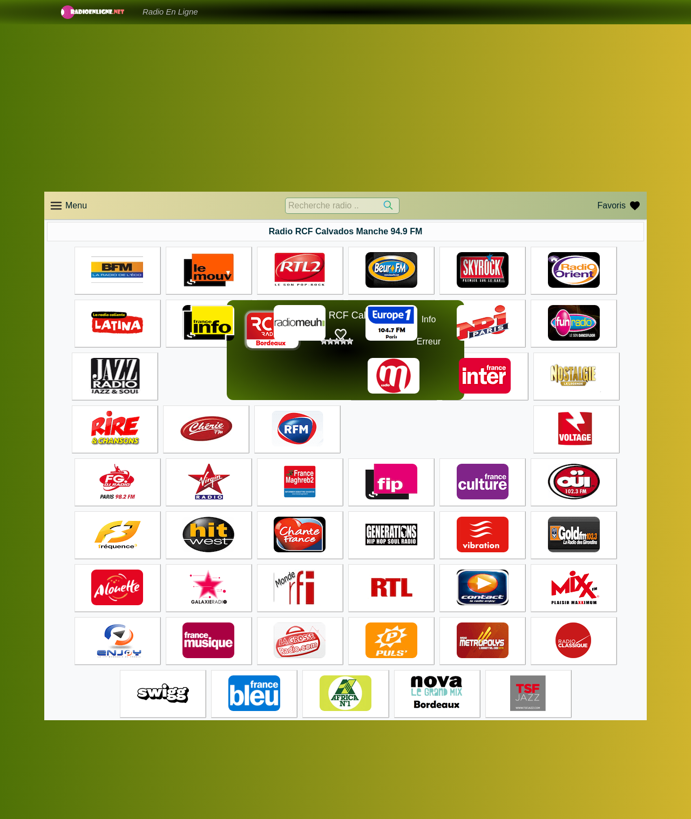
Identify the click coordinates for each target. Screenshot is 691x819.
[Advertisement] (345, 108)
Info (429, 319)
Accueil (364, 766)
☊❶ (401, 330)
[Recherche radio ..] (342, 206)
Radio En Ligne (170, 11)
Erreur (429, 341)
